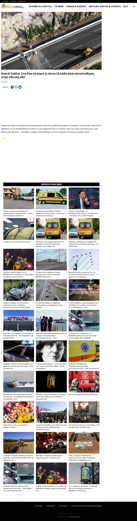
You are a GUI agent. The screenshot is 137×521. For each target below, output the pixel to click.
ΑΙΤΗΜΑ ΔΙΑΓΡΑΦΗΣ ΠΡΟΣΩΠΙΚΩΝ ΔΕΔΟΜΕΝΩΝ (86, 506)
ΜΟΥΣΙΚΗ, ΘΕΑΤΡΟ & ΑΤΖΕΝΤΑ (105, 6)
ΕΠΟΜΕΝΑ (19, 495)
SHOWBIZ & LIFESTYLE (40, 6)
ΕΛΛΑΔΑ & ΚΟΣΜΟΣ (76, 6)
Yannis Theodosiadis (74, 516)
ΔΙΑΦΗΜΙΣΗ (14, 1)
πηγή (3, 138)
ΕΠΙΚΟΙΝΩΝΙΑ (22, 1)
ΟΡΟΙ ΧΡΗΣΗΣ (63, 506)
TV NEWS (59, 6)
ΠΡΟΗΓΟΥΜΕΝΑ (9, 495)
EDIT (125, 6)
